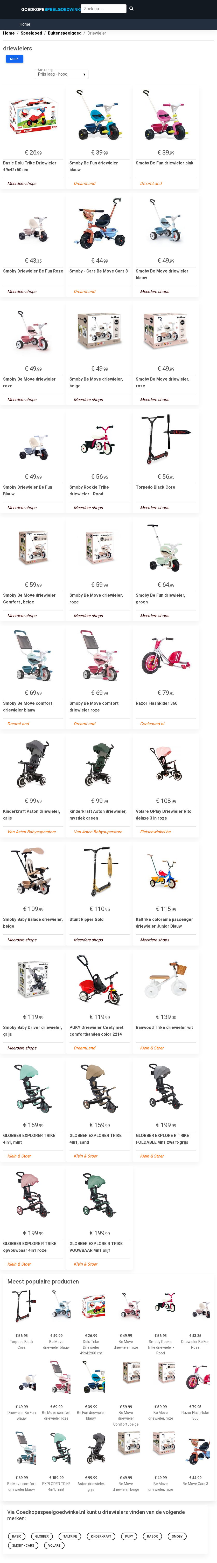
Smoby (177, 1536)
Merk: (14, 59)
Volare (54, 1545)
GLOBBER (42, 1536)
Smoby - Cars (23, 1545)
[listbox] (61, 74)
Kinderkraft (101, 1536)
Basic (16, 1536)
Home (24, 24)
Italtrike (70, 1536)
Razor (152, 1536)
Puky (129, 1536)
